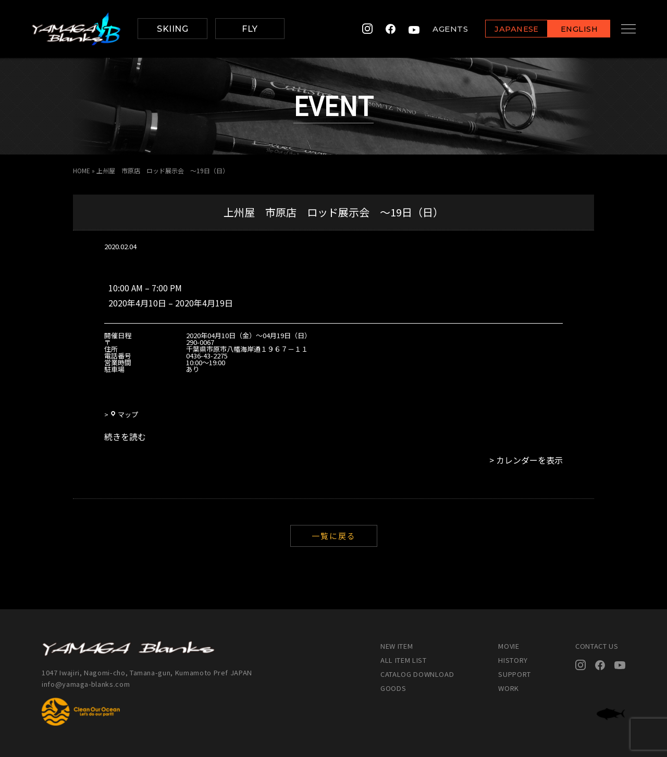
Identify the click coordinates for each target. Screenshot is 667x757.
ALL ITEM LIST (403, 660)
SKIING (172, 29)
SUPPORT (514, 674)
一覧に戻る (334, 535)
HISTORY (513, 660)
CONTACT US (597, 646)
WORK (508, 688)
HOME (81, 170)
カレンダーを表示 (529, 460)
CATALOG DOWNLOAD (417, 674)
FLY (249, 29)
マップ (124, 414)
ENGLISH (571, 29)
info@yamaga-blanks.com (86, 684)
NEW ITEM (396, 646)
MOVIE (508, 646)
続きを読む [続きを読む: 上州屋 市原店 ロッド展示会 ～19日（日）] (125, 436)
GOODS (393, 688)
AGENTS (442, 29)
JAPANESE (508, 29)
